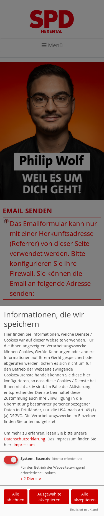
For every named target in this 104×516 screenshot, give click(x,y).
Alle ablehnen (15, 496)
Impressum (24, 444)
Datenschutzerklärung (24, 438)
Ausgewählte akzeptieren (49, 496)
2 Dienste (31, 478)
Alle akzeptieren (85, 496)
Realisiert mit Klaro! (84, 509)
